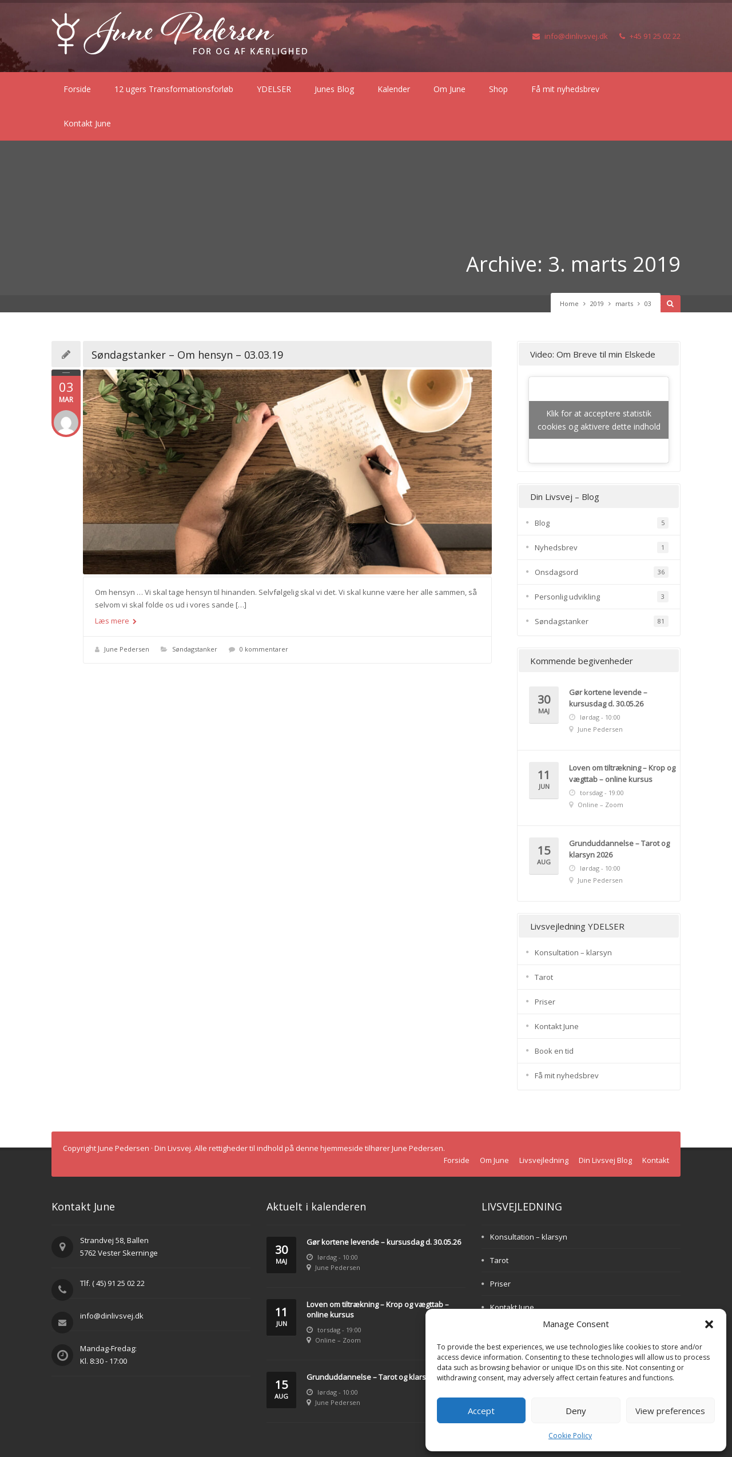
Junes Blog (334, 89)
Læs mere (116, 621)
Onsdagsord (556, 572)
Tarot (544, 977)
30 (544, 704)
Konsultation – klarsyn (573, 952)
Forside (77, 89)
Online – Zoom (600, 804)
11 (544, 780)
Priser (545, 1002)
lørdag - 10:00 (600, 717)
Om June (449, 89)
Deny (576, 1410)
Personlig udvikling (567, 596)
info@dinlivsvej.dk (570, 36)
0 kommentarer (264, 649)
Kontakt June (87, 123)
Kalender (393, 89)
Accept (481, 1410)
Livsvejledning (543, 1160)
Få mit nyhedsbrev (565, 89)
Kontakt (655, 1160)
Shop (498, 89)
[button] (709, 1324)
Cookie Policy (570, 1435)
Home (569, 303)
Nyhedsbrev (556, 547)
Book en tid (554, 1051)
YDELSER (274, 89)
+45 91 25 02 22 (650, 36)
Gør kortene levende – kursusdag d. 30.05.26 (384, 1242)
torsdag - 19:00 (602, 792)
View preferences (670, 1410)
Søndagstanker (194, 649)
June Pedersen (126, 649)
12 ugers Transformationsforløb (173, 89)
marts (624, 303)
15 (544, 855)
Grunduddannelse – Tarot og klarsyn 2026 (379, 1377)
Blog (542, 523)
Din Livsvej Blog (605, 1160)
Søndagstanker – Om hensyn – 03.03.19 (187, 355)
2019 (597, 303)
